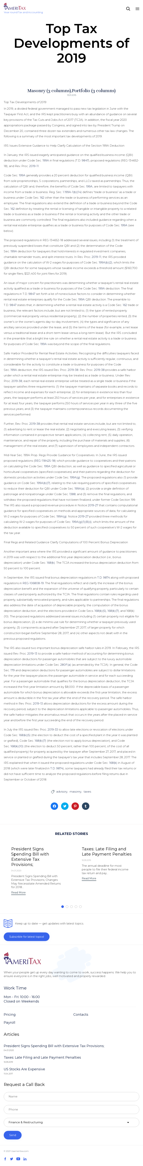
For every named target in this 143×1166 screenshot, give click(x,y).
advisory (61, 791)
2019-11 (34, 166)
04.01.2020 (16, 870)
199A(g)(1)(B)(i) (82, 522)
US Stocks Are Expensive (24, 1069)
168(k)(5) (100, 611)
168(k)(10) (16, 746)
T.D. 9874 (103, 577)
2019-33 (53, 729)
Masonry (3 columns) (49, 90)
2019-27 (93, 505)
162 (42, 197)
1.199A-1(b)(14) (72, 192)
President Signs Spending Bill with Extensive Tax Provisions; (30, 856)
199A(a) (79, 488)
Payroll (9, 1023)
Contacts (80, 1015)
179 (12, 670)
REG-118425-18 (45, 460)
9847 (85, 160)
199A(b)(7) (43, 483)
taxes (87, 791)
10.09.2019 (86, 860)
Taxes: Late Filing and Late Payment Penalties (107, 851)
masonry (75, 791)
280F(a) (65, 664)
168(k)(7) (113, 611)
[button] (18, 893)
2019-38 (73, 370)
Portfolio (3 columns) (94, 90)
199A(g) (75, 477)
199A (45, 160)
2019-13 (32, 653)
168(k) (51, 562)
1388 (72, 494)
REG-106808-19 (33, 583)
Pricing (10, 1015)
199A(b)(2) (105, 262)
